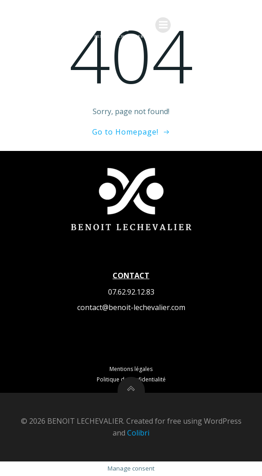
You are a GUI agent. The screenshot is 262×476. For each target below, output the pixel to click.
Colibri (138, 433)
